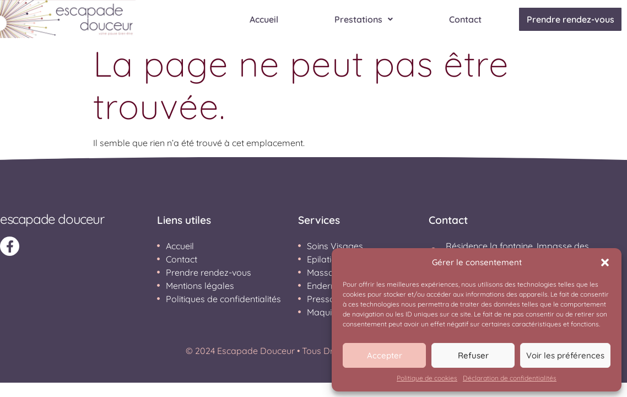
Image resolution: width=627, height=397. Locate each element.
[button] (604, 262)
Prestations (356, 19)
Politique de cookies (427, 378)
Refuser (473, 355)
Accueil (256, 19)
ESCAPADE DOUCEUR (52, 219)
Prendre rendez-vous (566, 19)
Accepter (384, 355)
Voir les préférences (565, 355)
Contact (458, 19)
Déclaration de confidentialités (509, 378)
